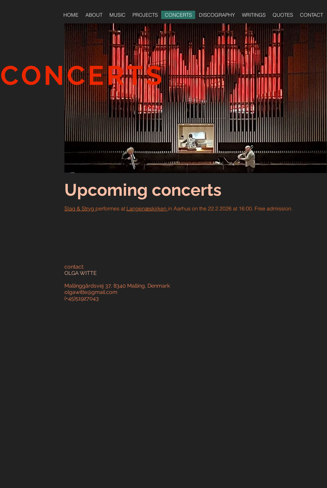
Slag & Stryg (79, 208)
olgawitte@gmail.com (90, 292)
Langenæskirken (147, 208)
